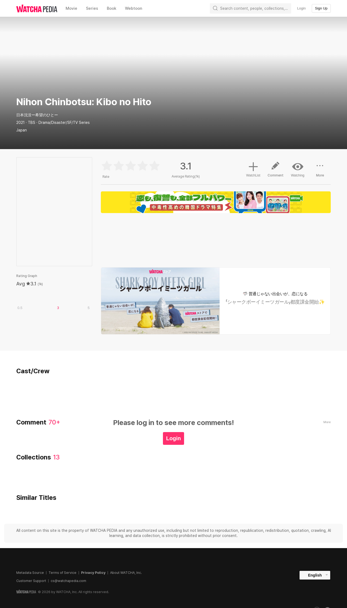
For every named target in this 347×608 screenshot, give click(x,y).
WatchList (253, 168)
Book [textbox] (111, 8)
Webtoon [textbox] (133, 8)
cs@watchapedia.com (68, 581)
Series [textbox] (92, 8)
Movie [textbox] (71, 8)
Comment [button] (275, 171)
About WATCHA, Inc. (126, 573)
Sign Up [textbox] (321, 8)
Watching (297, 169)
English (315, 575)
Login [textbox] (301, 8)
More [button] (320, 171)
